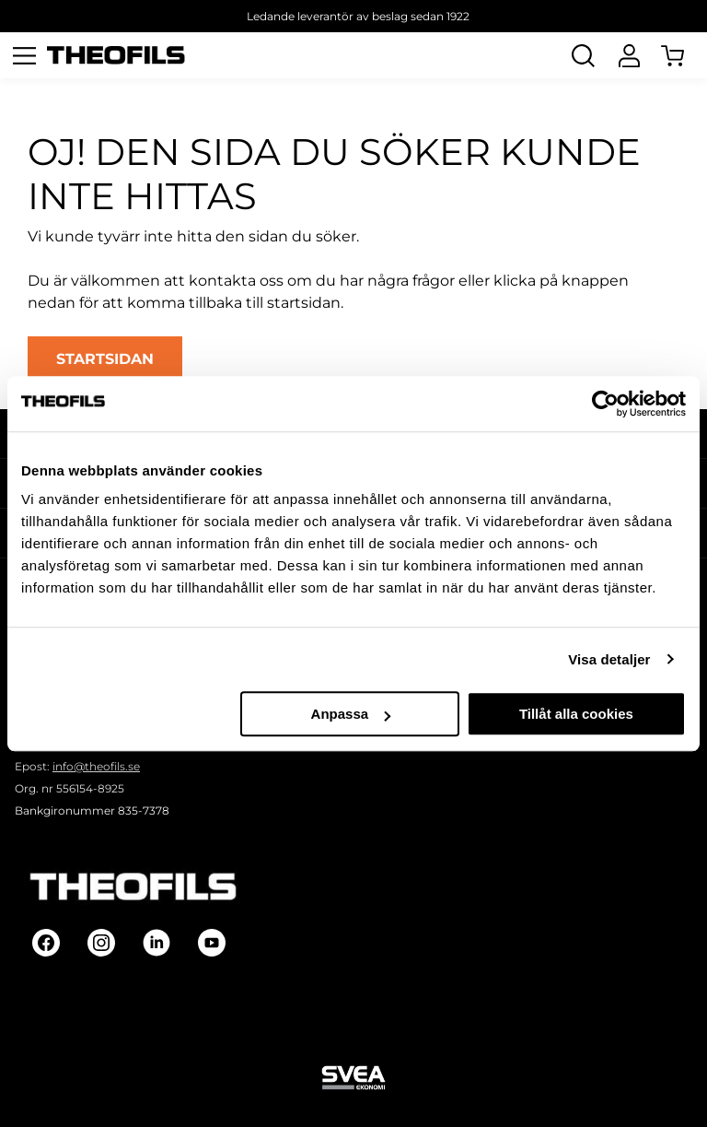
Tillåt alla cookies (576, 714)
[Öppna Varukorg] (684, 55)
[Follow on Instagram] (101, 942)
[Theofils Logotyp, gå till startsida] (116, 55)
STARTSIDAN (105, 359)
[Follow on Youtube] (211, 942)
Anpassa (351, 714)
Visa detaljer (609, 659)
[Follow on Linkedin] (156, 942)
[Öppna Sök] (583, 55)
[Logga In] (629, 55)
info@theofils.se (96, 766)
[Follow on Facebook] (46, 942)
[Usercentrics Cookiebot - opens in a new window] (605, 403)
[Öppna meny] (24, 55)
